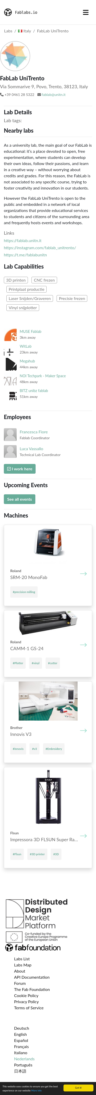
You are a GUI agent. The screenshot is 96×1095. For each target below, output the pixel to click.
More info (36, 1090)
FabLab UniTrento (53, 30)
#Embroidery (54, 748)
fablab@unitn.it (54, 94)
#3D (56, 854)
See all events (19, 499)
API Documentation (32, 977)
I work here (19, 468)
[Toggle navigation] (86, 12)
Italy (24, 30)
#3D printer (37, 854)
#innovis (18, 748)
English (20, 1034)
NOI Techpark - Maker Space (43, 376)
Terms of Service (29, 1007)
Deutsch (21, 1028)
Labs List (22, 958)
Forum (20, 983)
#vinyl (35, 663)
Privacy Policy (26, 1001)
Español (21, 1040)
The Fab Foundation (32, 989)
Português (23, 1064)
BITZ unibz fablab (34, 390)
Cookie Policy (26, 995)
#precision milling (24, 592)
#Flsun (17, 854)
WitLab (25, 346)
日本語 (20, 1070)
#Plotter (18, 663)
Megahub (27, 361)
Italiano (20, 1052)
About (19, 970)
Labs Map (22, 964)
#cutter (52, 663)
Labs (8, 30)
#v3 (34, 748)
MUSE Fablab (30, 331)
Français (21, 1046)
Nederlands (24, 1058)
